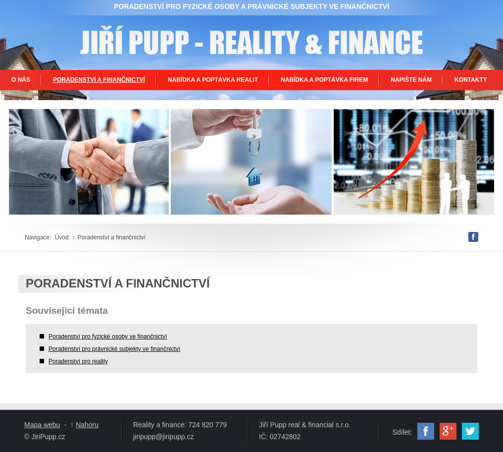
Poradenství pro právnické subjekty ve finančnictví (114, 348)
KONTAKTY (470, 79)
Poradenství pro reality (78, 361)
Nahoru (87, 425)
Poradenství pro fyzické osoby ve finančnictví (108, 336)
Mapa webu (42, 425)
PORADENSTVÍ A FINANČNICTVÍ (99, 79)
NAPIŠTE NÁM (411, 79)
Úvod (62, 237)
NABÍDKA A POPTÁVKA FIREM (324, 79)
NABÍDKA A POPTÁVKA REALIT (213, 79)
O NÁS (20, 79)
